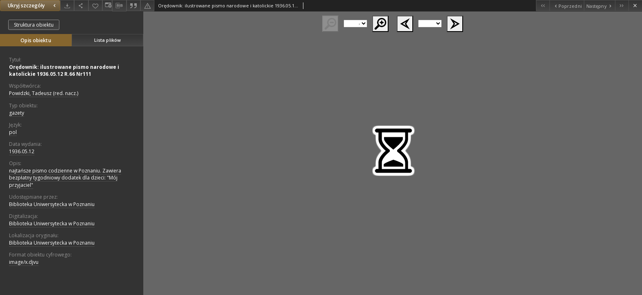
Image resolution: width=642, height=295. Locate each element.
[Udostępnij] (81, 5)
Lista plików (107, 40)
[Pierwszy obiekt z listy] (542, 5)
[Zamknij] (635, 5)
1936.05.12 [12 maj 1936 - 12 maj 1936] (21, 151)
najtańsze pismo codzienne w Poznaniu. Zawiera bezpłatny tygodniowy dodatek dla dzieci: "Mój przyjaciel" (65, 177)
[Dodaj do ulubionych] (95, 5)
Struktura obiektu (34, 24)
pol (13, 132)
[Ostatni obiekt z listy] (621, 5)
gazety (16, 112)
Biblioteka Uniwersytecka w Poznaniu (52, 204)
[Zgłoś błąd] (147, 5)
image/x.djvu (23, 262)
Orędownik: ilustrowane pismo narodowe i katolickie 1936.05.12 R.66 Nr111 (64, 70)
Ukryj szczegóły (33, 5)
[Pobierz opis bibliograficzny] (119, 5)
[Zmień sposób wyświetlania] (107, 5)
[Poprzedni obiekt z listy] (566, 5)
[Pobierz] (67, 5)
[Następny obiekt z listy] (599, 5)
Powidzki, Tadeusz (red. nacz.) (43, 93)
